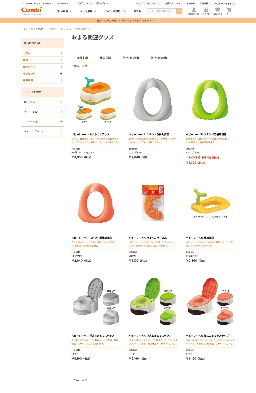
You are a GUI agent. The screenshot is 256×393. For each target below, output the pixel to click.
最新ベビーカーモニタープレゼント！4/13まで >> (125, 20)
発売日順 (105, 58)
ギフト (137, 11)
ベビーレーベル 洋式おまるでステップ (92, 335)
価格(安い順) (131, 58)
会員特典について (173, 3)
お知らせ (190, 3)
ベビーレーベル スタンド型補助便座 (149, 134)
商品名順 (82, 58)
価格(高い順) (159, 58)
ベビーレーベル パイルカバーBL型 (148, 237)
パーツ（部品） (113, 11)
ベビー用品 (61, 11)
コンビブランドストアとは (148, 3)
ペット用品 (86, 11)
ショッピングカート (33, 131)
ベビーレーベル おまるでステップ (90, 134)
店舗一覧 (203, 3)
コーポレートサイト (222, 3)
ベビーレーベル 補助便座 (200, 237)
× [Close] (157, 20)
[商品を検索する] (161, 11)
